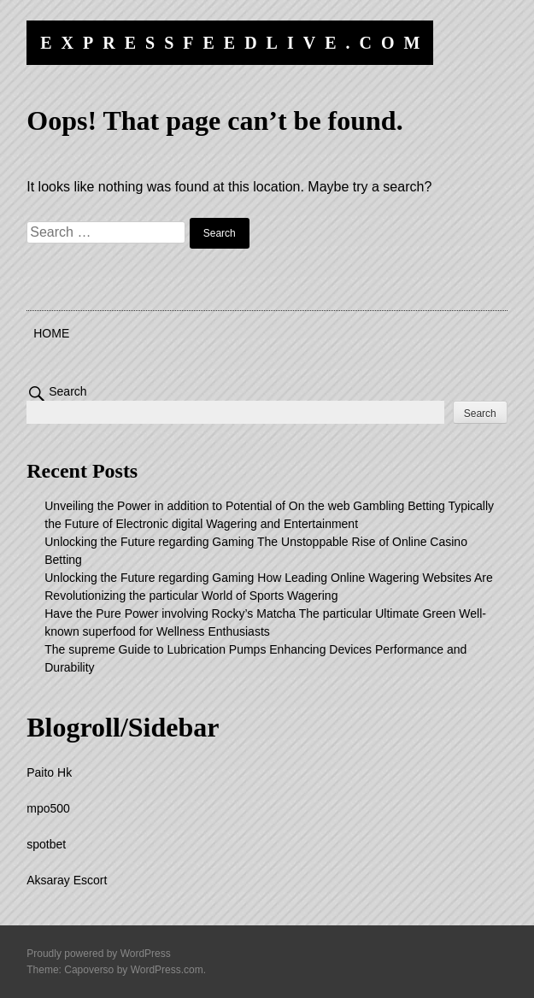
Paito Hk (49, 772)
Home (51, 333)
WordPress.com (167, 970)
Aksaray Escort (66, 880)
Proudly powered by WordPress (98, 954)
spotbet (46, 844)
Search (67, 391)
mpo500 (48, 808)
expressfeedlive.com (234, 42)
